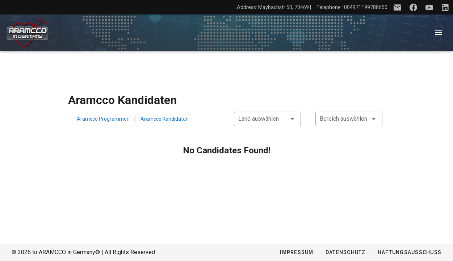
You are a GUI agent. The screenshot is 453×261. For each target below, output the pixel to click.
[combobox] (267, 119)
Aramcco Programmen (103, 119)
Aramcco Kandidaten (164, 119)
